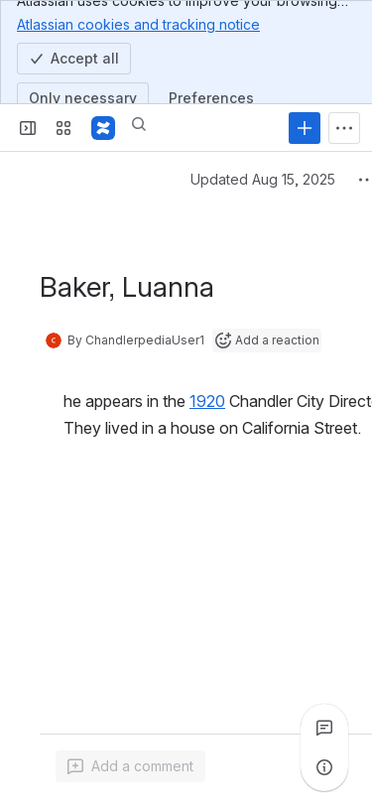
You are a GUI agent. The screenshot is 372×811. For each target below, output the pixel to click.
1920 (207, 401)
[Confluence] (103, 128)
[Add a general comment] (130, 766)
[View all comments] (324, 727)
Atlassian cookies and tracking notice (138, 24)
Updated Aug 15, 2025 (262, 179)
